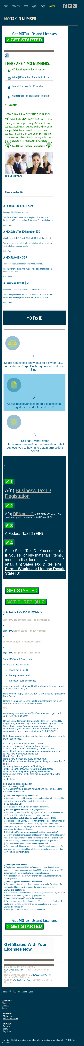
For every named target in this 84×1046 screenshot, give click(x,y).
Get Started (22, 590)
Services (16, 6)
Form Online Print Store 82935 (19, 967)
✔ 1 (9, 481)
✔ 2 (9, 505)
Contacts (5, 1005)
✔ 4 (9, 542)
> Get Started (24, 39)
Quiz (34, 6)
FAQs (43, 6)
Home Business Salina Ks (17, 975)
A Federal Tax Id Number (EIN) (22, 641)
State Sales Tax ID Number (29, 630)
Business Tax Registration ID (32, 619)
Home (5, 6)
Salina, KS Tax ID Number (17, 977)
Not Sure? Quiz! (26, 601)
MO (7, 19)
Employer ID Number (27, 652)
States (4, 1008)
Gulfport (8, 980)
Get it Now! (7, 225)
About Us (6, 1003)
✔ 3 (9, 525)
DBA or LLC (23, 514)
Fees (26, 6)
